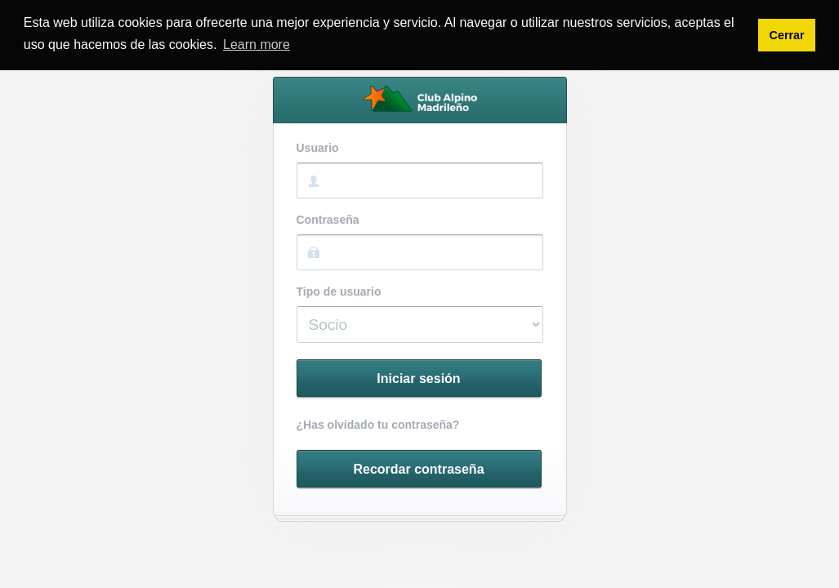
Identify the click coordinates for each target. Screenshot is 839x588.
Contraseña (328, 220)
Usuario (318, 148)
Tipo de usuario (339, 292)
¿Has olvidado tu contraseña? (378, 425)
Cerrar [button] (786, 35)
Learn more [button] (256, 44)
